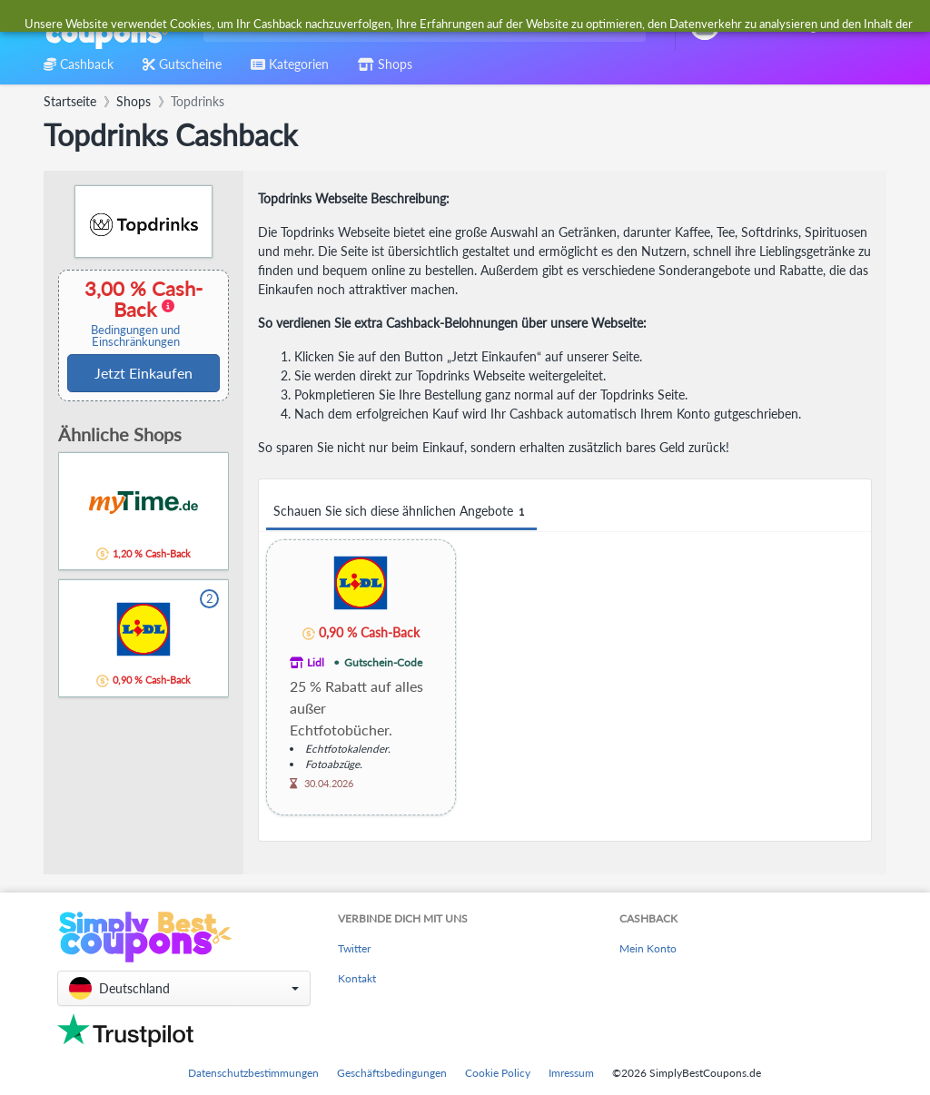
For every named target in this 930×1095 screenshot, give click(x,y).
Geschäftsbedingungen (392, 1073)
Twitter (354, 948)
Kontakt (357, 978)
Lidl (315, 662)
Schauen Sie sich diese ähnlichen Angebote (401, 511)
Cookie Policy (497, 1073)
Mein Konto (648, 948)
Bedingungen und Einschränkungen (135, 336)
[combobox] (421, 26)
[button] (184, 988)
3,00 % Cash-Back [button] (135, 313)
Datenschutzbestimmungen (253, 1073)
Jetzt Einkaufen (143, 372)
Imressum (571, 1073)
